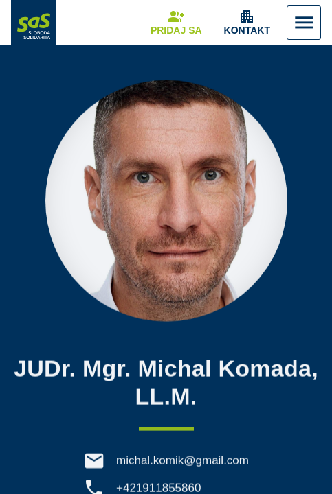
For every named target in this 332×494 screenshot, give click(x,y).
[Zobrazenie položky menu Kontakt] (247, 22)
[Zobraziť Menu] (304, 22)
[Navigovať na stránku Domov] (33, 22)
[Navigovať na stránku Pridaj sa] (176, 22)
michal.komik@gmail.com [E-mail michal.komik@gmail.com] (182, 463)
